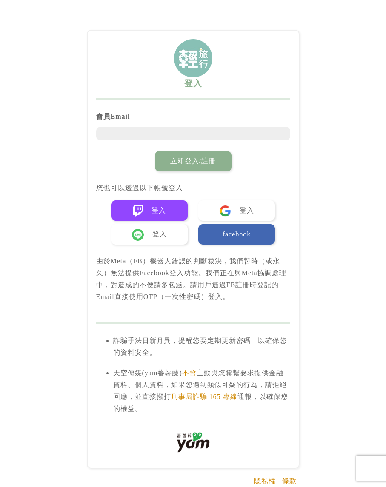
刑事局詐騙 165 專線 (204, 396)
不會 (189, 372)
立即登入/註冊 (193, 161)
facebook (237, 234)
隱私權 (265, 480)
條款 (289, 480)
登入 (149, 211)
